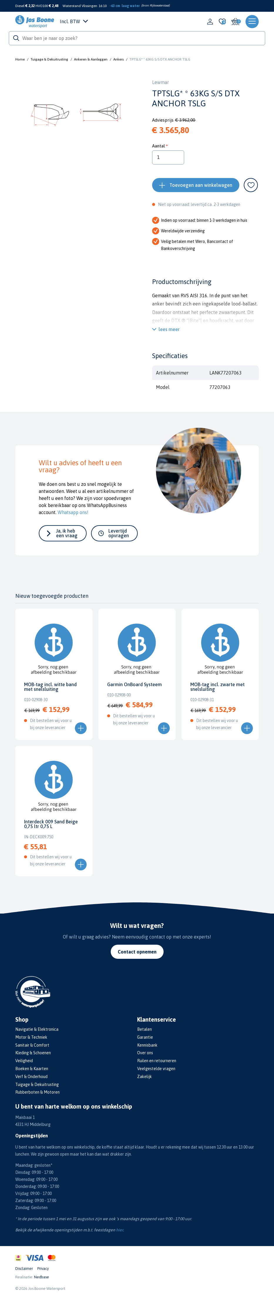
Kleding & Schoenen (33, 1052)
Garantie (145, 1037)
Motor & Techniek (31, 1037)
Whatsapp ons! (73, 512)
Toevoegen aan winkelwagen (200, 185)
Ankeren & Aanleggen (90, 59)
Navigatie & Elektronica (36, 1029)
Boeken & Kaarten (31, 1068)
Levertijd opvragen (118, 533)
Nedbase (41, 1277)
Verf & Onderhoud (31, 1076)
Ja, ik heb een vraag (67, 533)
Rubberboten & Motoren (37, 1092)
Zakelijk (144, 1076)
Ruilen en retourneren (156, 1060)
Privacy (43, 1268)
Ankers (118, 59)
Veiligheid (24, 1060)
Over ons (145, 1052)
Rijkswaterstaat (159, 5)
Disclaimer (24, 1268)
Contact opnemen (137, 951)
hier (119, 1230)
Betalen (144, 1029)
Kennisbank (147, 1045)
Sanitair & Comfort (32, 1045)
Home (20, 59)
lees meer (169, 329)
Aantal (158, 145)
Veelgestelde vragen (156, 1068)
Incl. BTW (74, 21)
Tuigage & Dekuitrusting (49, 59)
